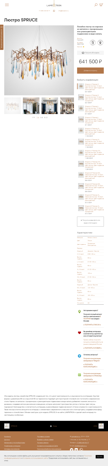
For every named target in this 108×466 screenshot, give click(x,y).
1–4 (38, 117)
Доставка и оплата (43, 436)
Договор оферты (42, 442)
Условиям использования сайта (35, 458)
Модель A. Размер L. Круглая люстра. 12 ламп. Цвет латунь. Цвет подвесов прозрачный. (94, 121)
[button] (8, 60)
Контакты (7, 436)
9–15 (45, 117)
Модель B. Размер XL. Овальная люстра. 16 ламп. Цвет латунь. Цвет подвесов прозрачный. (94, 210)
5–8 (41, 117)
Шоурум (7, 439)
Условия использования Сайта (47, 446)
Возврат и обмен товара (45, 439)
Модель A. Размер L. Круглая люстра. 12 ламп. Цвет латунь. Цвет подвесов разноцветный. (94, 110)
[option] (39, 60)
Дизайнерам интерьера (12, 446)
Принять (100, 457)
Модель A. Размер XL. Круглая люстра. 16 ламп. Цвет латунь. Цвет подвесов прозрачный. (94, 143)
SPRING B (14, 426)
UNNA (95, 426)
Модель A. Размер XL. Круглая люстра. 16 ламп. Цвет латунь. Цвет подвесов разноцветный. (94, 132)
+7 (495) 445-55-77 (44, 11)
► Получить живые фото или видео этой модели (90, 221)
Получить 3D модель (90, 53)
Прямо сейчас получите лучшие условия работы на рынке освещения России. (93, 342)
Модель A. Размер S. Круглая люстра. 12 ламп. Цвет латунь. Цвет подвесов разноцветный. (94, 88)
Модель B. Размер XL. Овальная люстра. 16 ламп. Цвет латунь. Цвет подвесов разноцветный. (94, 198)
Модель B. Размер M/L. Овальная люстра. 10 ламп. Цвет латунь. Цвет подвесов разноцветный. (94, 176)
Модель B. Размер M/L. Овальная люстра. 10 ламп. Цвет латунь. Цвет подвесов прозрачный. (94, 187)
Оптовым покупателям (12, 449)
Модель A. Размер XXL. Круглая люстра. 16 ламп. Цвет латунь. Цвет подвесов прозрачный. (94, 165)
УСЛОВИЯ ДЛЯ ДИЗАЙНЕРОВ (2, 37)
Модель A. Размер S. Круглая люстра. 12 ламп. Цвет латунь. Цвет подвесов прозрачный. (94, 99)
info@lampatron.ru (63, 11)
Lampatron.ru (75, 436)
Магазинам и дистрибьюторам (14, 442)
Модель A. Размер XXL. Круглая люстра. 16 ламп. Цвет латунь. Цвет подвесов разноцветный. (94, 154)
